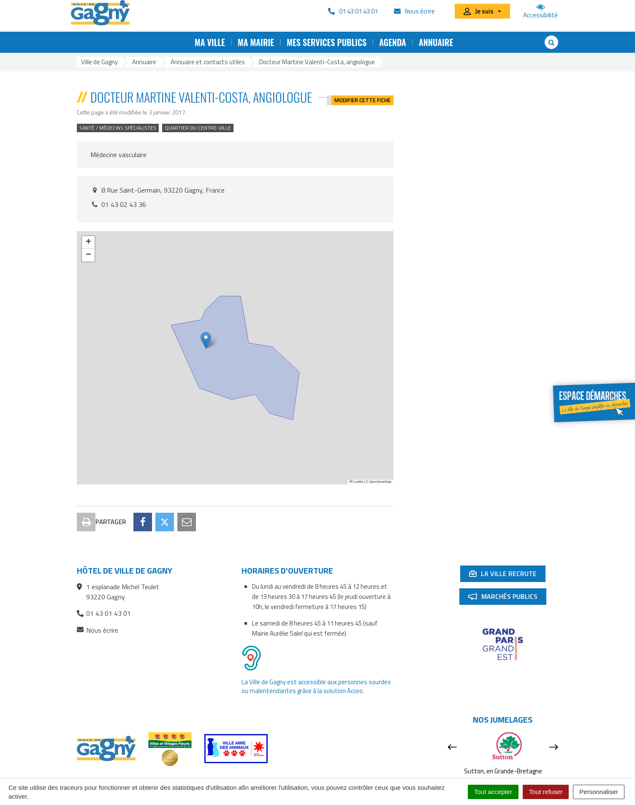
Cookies (422, 778)
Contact (152, 778)
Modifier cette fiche (362, 97)
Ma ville (210, 42)
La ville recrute (507, 537)
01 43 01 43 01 (104, 576)
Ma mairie (256, 42)
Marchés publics (507, 560)
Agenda (392, 42)
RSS (221, 778)
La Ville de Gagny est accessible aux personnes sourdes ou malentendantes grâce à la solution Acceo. (316, 648)
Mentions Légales (376, 778)
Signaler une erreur (468, 778)
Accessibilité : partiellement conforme (289, 778)
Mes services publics (326, 42)
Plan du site (189, 778)
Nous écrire (97, 592)
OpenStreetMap (380, 482)
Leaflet (356, 482)
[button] (206, 340)
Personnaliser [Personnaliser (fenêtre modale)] (598, 791)
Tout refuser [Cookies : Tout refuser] (545, 791)
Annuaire (436, 42)
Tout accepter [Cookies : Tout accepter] (493, 791)
